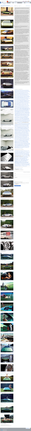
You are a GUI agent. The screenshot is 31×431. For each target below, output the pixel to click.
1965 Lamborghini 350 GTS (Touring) (25, 150)
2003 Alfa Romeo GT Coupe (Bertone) (21, 141)
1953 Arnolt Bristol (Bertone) (21, 91)
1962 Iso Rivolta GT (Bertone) (20, 105)
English (27, 1)
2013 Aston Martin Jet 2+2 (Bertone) (24, 147)
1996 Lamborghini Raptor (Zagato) (23, 159)
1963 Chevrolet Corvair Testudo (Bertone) (22, 106)
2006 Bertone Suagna (27, 143)
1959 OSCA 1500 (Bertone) (24, 101)
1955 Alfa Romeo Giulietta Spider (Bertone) (22, 97)
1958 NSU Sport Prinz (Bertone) (23, 100)
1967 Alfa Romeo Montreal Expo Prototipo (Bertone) (21, 110)
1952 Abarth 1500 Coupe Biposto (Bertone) (22, 90)
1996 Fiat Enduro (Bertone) (18, 136)
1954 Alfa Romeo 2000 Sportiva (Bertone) (22, 94)
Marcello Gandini (2, 6)
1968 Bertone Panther (22, 113)
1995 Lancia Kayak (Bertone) (23, 135)
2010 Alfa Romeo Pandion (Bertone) (22, 145)
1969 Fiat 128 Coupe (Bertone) (24, 115)
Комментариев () (28, 5)
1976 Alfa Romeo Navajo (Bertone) (22, 125)
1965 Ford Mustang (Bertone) (24, 108)
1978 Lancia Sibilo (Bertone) (23, 126)
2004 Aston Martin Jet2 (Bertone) (22, 142)
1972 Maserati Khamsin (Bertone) (25, 120)
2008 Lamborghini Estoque (19, 162)
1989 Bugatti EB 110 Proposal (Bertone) (21, 131)
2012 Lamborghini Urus (23, 163)
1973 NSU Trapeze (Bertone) (23, 121)
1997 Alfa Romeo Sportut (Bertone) (22, 137)
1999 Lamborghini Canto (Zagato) (21, 160)
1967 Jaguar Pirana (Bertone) (25, 111)
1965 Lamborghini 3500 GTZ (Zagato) (19, 151)
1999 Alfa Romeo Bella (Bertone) (23, 138)
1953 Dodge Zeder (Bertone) (21, 93)
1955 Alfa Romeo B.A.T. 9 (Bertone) (22, 96)
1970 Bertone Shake (21, 116)
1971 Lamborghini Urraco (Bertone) (24, 155)
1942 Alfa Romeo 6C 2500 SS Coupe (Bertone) (20, 90)
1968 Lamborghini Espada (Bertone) (24, 153)
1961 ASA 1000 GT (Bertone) (21, 102)
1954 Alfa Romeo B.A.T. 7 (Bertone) (22, 94)
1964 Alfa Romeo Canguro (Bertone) (22, 107)
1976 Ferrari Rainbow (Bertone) (21, 125)
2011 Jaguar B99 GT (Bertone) (24, 146)
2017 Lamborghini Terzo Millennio (24, 165)
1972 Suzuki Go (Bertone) (17, 121)
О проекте (2, 428)
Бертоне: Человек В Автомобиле (18, 168)
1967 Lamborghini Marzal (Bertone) (19, 112)
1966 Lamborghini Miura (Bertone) (24, 109)
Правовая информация (6, 428)
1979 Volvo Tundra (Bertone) (22, 127)
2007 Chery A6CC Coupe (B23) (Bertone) (19, 144)
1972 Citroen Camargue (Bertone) (23, 119)
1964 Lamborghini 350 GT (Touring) (18, 150)
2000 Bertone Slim (21, 139)
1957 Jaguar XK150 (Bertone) (21, 99)
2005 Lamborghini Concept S (21, 161)
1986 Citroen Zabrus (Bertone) (22, 130)
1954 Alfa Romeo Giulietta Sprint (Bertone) (21, 95)
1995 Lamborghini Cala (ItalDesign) (21, 159)
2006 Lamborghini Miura (25, 161)
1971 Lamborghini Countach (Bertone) (23, 118)
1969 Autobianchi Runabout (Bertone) (20, 114)
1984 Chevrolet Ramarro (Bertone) (22, 129)
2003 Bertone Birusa (20, 141)
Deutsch (29, 1)
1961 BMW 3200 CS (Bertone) (24, 103)
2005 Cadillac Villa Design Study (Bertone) (21, 143)
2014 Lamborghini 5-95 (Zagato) (20, 164)
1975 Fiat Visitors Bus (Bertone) (22, 123)
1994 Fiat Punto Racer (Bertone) (21, 134)
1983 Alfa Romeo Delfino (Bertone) (21, 129)
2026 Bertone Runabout (20, 148)
